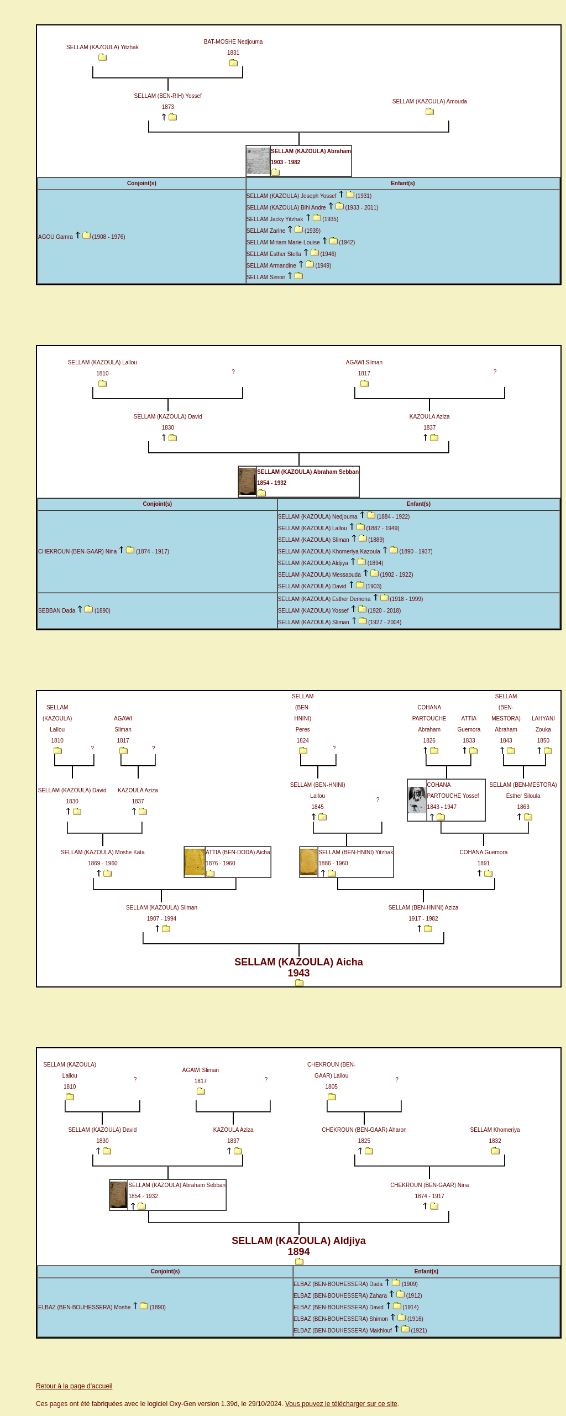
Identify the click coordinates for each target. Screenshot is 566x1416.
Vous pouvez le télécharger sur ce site (341, 1404)
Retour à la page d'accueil (74, 1386)
